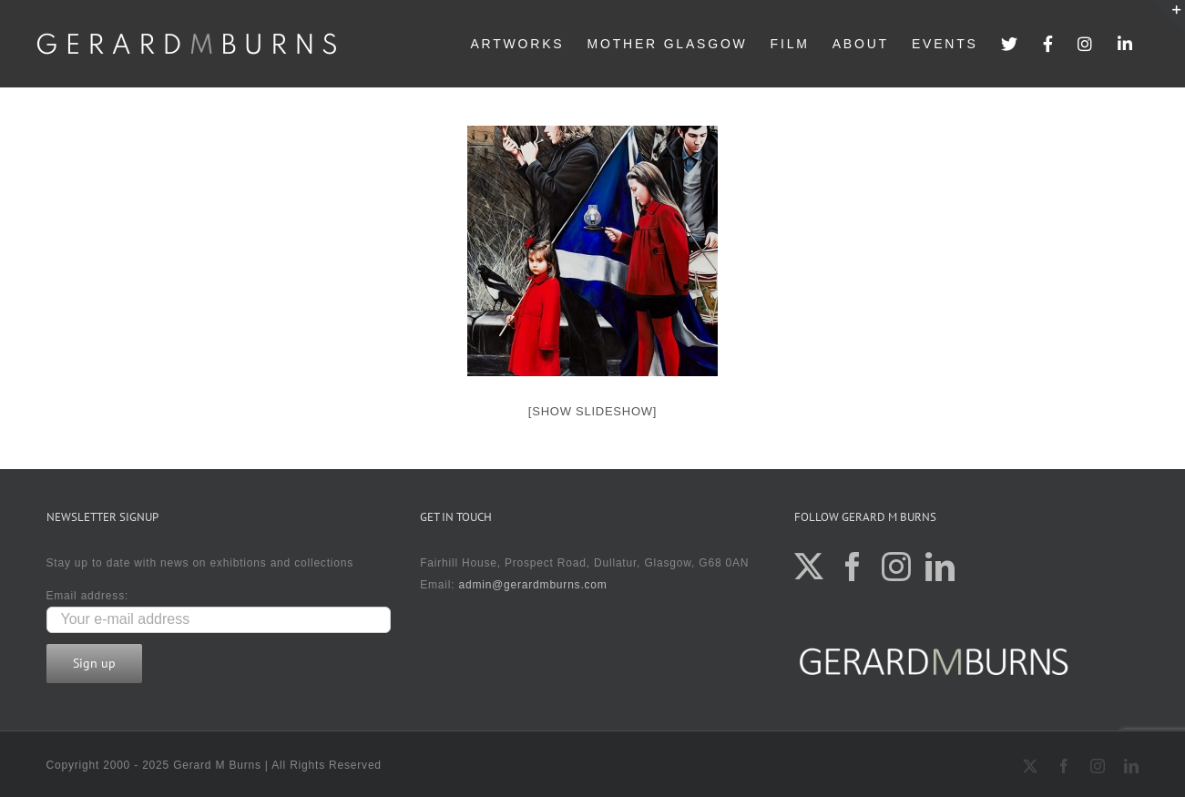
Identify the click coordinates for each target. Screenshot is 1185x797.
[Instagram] (897, 566)
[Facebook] (853, 566)
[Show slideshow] (592, 411)
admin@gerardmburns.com (532, 584)
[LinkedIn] (940, 566)
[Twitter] (809, 566)
